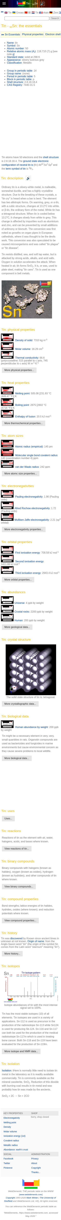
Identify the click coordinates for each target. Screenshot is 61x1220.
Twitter (7, 1163)
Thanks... (35, 1172)
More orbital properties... (18, 579)
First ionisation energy (20, 552)
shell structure (51, 157)
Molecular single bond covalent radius (29, 455)
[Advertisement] (30, 122)
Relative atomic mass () (21, 51)
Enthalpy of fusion (18, 416)
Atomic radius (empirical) (22, 446)
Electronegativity (12, 1118)
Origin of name (35, 941)
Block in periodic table (19, 79)
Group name (14, 73)
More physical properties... (19, 370)
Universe (12, 603)
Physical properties (32, 34)
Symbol (11, 45)
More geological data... (17, 627)
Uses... (8, 818)
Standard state (15, 57)
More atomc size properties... (20, 473)
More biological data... (16, 758)
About (34, 1163)
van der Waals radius (20, 467)
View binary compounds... (18, 886)
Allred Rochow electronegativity (25, 508)
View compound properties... (20, 920)
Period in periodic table (20, 76)
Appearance (13, 60)
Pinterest (8, 1168)
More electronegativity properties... (23, 529)
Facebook (8, 1158)
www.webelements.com (31, 1194)
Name (10, 42)
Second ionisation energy (22, 561)
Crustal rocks (15, 611)
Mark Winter (32, 1198)
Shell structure (15, 82)
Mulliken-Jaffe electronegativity (25, 519)
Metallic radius (11, 1145)
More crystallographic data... (20, 703)
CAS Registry (14, 85)
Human (12, 620)
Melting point (15, 393)
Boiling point (15, 405)
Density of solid (16, 340)
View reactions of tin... (16, 848)
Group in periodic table (19, 70)
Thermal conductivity (19, 357)
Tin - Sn (32, 3)
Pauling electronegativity (22, 496)
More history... (12, 953)
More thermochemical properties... (23, 423)
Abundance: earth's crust (16, 1149)
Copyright (36, 1168)
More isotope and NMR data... (21, 1051)
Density (7, 1127)
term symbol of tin (16, 168)
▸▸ (2, 11)
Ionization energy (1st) (15, 1136)
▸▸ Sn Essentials (11, 34)
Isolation (6, 1070)
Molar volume (15, 349)
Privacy (34, 1158)
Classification (14, 62)
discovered (16, 938)
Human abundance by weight (24, 727)
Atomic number (15, 48)
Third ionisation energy (21, 573)
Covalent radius (11, 1140)
